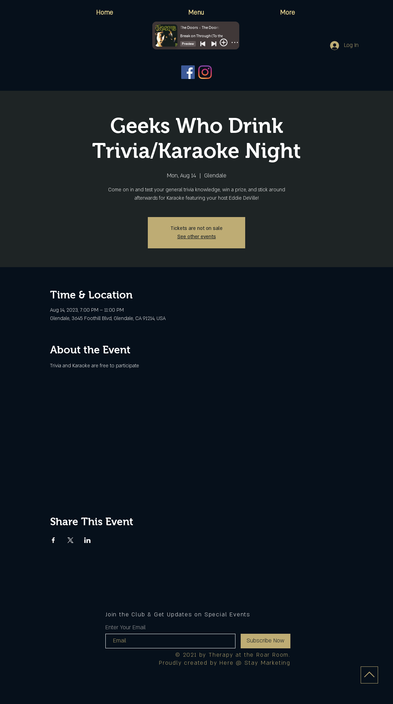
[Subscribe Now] (265, 641)
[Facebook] (188, 72)
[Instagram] (205, 72)
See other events (196, 236)
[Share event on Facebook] (53, 540)
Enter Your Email (125, 627)
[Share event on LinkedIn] (87, 540)
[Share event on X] (70, 540)
